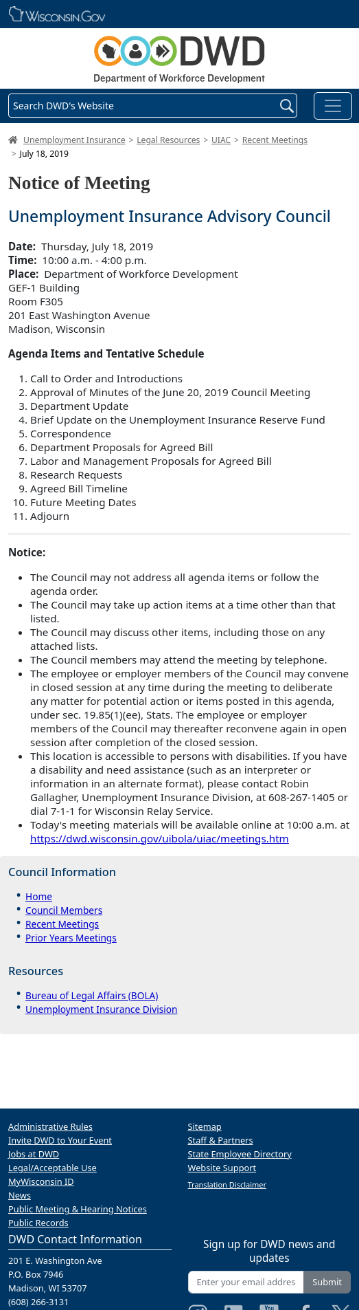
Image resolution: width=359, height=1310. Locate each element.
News (19, 1195)
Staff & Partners (220, 1140)
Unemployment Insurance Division (101, 1009)
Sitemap (205, 1126)
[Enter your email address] (246, 1282)
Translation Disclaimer (227, 1184)
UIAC (221, 140)
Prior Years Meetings (71, 937)
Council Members (63, 910)
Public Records (38, 1222)
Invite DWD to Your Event (60, 1140)
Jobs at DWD (33, 1154)
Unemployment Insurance (74, 140)
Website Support (222, 1167)
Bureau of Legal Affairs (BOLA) (91, 995)
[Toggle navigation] (333, 106)
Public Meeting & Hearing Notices (77, 1209)
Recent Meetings (275, 140)
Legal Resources (168, 140)
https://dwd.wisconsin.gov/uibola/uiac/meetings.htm (159, 838)
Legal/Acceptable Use (52, 1167)
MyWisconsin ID (41, 1181)
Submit (327, 1282)
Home (38, 896)
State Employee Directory (240, 1154)
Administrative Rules (50, 1126)
